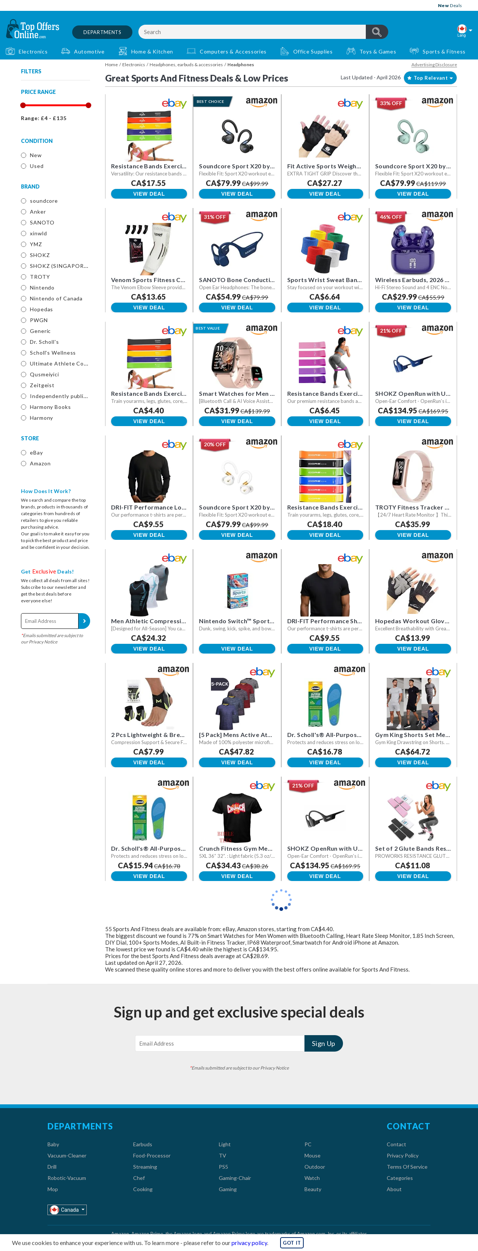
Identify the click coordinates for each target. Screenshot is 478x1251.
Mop (53, 1189)
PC (308, 1144)
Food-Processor (152, 1155)
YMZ (36, 244)
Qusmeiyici (44, 374)
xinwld (38, 233)
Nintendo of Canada (56, 298)
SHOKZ (40, 255)
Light (225, 1144)
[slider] (22, 105)
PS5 (223, 1166)
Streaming (145, 1166)
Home (111, 64)
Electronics (133, 64)
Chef (139, 1178)
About (394, 1189)
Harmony (41, 418)
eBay (36, 452)
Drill (52, 1166)
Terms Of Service (407, 1166)
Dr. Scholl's (44, 342)
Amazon (40, 463)
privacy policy (249, 1242)
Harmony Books (50, 407)
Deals (450, 5)
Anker (38, 211)
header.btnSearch (377, 32)
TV (222, 1155)
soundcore (44, 201)
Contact (396, 1144)
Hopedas (41, 309)
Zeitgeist (42, 385)
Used (37, 166)
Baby (53, 1144)
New (36, 155)
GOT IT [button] (292, 1243)
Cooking (143, 1189)
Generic (40, 331)
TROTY (40, 276)
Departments (102, 32)
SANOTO (42, 222)
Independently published (63, 396)
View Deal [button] (149, 194)
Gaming (228, 1189)
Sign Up (84, 621)
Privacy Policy (403, 1155)
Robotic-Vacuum (67, 1178)
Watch (312, 1178)
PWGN (39, 320)
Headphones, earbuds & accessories (186, 64)
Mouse (312, 1155)
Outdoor (314, 1166)
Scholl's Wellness (53, 352)
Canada (65, 1209)
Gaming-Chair (235, 1178)
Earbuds (142, 1144)
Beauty (312, 1189)
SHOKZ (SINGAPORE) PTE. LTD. (73, 266)
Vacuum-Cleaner (67, 1155)
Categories (400, 1178)
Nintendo (42, 287)
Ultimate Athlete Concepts (66, 363)
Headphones (240, 64)
